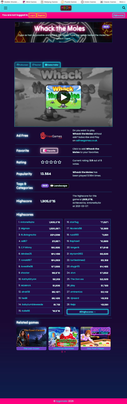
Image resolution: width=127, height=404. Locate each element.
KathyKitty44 (29, 279)
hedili (24, 298)
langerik (75, 247)
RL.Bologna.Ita (28, 234)
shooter (25, 272)
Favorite (49, 150)
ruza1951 (74, 234)
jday (73, 285)
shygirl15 (75, 266)
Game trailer (51, 65)
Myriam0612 (76, 253)
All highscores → (87, 311)
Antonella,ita (27, 222)
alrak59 (26, 291)
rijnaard (75, 298)
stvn (73, 272)
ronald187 (26, 260)
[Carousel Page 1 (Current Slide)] (62, 352)
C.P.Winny (26, 247)
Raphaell (74, 241)
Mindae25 (26, 253)
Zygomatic (62, 401)
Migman (25, 228)
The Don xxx (77, 279)
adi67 (24, 241)
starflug (74, 222)
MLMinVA (26, 285)
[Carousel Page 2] (65, 352)
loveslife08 (27, 266)
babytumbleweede (32, 304)
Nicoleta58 (76, 228)
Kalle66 (26, 310)
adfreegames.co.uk (86, 140)
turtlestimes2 (77, 260)
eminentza (76, 291)
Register (41, 15)
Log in (32, 15)
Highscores (119, 15)
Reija (72, 304)
